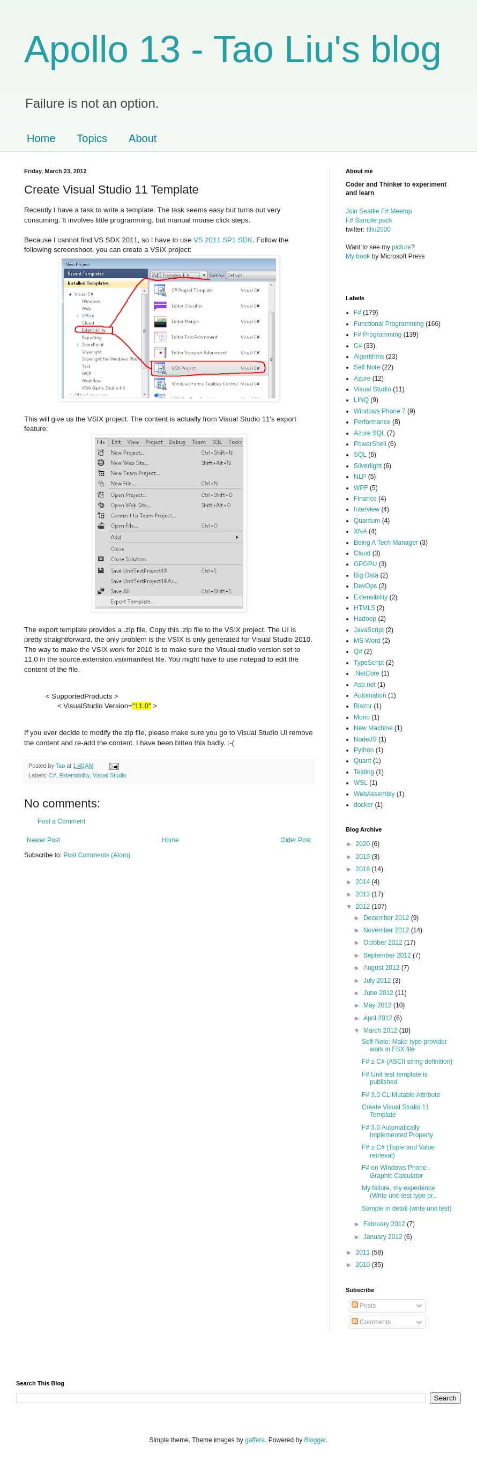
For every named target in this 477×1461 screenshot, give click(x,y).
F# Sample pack (369, 220)
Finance (365, 498)
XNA (360, 531)
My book (358, 256)
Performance (372, 422)
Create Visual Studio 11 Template (395, 1110)
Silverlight (368, 466)
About (142, 138)
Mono (362, 717)
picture (401, 247)
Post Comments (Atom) (96, 855)
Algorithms (369, 356)
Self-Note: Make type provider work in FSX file (404, 1045)
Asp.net (365, 684)
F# (357, 312)
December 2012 (387, 918)
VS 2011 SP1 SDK (222, 240)
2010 (364, 1265)
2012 (364, 906)
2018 (364, 869)
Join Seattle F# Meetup (379, 211)
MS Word (367, 640)
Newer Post (43, 840)
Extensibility (74, 775)
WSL (361, 783)
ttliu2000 (379, 229)
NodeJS (365, 739)
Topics (92, 138)
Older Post (295, 840)
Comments (371, 1322)
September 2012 (388, 955)
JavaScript (369, 630)
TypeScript (369, 662)
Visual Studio (109, 775)
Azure (362, 378)
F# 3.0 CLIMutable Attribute (401, 1095)
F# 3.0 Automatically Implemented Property (397, 1131)
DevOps (365, 586)
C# (52, 775)
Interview (366, 509)
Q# (358, 651)
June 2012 (379, 993)
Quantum (367, 520)
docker (363, 805)
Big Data (366, 575)
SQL (360, 454)
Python (364, 750)
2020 (364, 844)
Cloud (362, 553)
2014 (364, 882)
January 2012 (383, 1237)
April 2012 (378, 1018)
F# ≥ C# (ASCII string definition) (407, 1061)
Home (41, 138)
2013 (364, 894)
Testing (364, 772)
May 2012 (378, 1005)
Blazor (363, 706)
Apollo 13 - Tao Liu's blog (233, 49)
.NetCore (366, 673)
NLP (360, 476)
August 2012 (382, 967)
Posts (364, 1305)
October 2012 (383, 942)
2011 (364, 1252)
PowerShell (370, 444)
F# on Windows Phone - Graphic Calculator (396, 1171)
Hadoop (365, 618)
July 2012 (378, 980)
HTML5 (364, 608)
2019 (364, 857)
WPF (361, 488)
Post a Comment (61, 821)
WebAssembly (374, 794)
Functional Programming (389, 324)
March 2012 (381, 1030)
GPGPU (365, 564)
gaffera (255, 1440)
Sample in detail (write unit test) (406, 1208)
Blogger (315, 1440)
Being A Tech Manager (386, 542)
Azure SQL (369, 433)
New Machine (373, 728)
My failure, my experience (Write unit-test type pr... (400, 1191)
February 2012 (385, 1224)
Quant (362, 761)
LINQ (361, 400)
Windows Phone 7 (380, 411)
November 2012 (387, 930)
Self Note (367, 367)
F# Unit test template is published (395, 1078)
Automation (370, 695)
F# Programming (377, 334)
